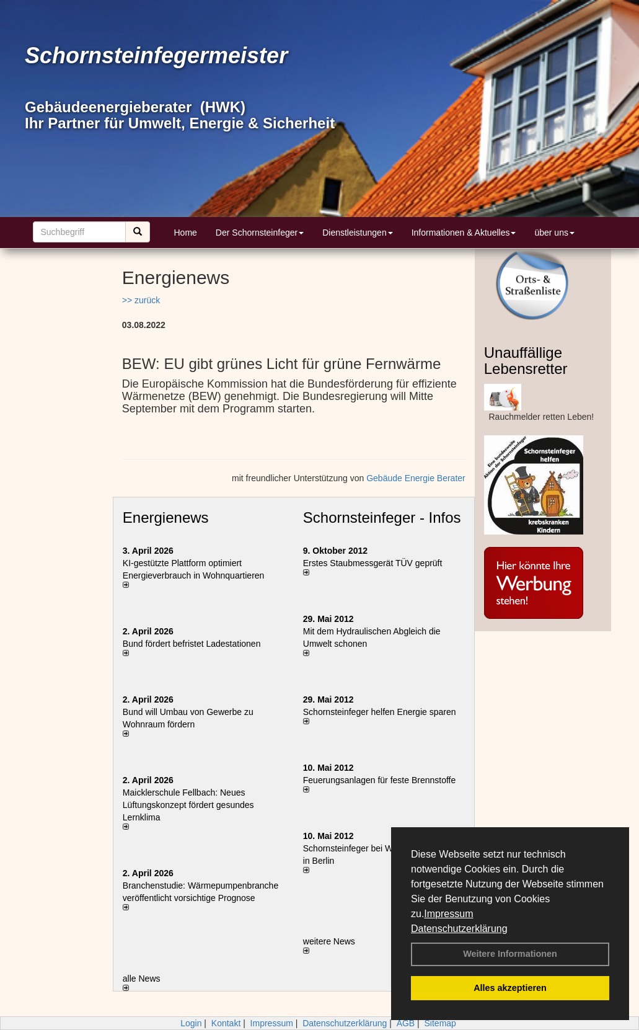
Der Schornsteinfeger (260, 233)
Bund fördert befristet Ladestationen (192, 644)
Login (190, 1023)
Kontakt (225, 1023)
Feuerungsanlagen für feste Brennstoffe (379, 780)
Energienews (166, 517)
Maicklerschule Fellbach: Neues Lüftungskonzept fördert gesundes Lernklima (188, 805)
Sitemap (440, 1023)
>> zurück (141, 300)
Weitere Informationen (510, 954)
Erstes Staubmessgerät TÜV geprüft (373, 563)
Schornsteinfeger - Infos (382, 517)
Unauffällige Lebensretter (526, 360)
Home (185, 233)
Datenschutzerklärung (459, 928)
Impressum (448, 913)
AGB (406, 1023)
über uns (554, 233)
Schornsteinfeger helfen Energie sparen (379, 712)
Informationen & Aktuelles (464, 233)
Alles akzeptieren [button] (510, 988)
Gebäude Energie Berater (415, 478)
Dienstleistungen (357, 233)
